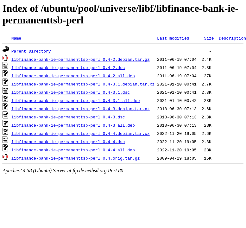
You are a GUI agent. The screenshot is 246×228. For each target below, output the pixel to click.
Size (209, 38)
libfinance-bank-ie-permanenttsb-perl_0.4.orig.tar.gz (75, 158)
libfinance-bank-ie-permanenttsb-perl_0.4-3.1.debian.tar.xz (83, 84)
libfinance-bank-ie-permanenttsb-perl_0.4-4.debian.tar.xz (80, 133)
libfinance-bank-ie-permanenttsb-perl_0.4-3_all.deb (73, 125)
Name (16, 38)
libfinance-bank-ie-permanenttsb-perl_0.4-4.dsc (68, 141)
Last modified (173, 38)
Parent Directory (31, 51)
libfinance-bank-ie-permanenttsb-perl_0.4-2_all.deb (73, 76)
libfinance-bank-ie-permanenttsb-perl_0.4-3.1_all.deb (75, 100)
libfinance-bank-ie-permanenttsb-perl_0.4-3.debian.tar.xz (80, 108)
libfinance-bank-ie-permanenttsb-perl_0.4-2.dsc (68, 67)
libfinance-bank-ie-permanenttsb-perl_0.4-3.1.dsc (70, 92)
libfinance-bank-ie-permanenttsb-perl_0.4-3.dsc (68, 117)
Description (232, 38)
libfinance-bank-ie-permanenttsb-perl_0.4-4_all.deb (73, 150)
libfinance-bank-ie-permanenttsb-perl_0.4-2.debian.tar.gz (80, 59)
